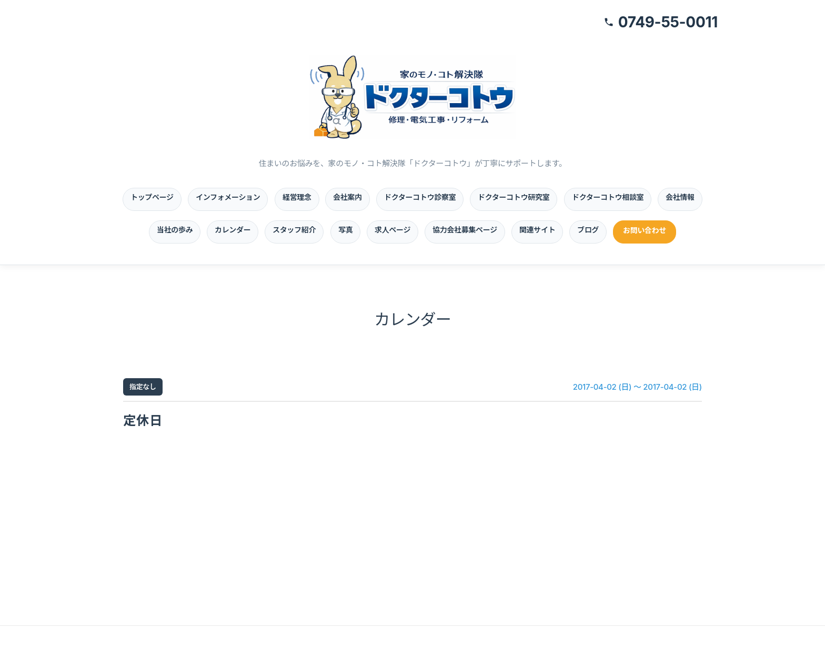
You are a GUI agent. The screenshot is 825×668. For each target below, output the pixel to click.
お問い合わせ (644, 230)
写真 (345, 229)
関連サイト (537, 229)
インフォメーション (228, 197)
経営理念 (297, 197)
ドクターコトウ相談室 (607, 197)
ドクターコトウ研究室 (513, 197)
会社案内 (347, 197)
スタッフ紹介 (294, 229)
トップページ (152, 197)
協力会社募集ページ (464, 229)
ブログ (588, 229)
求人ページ (392, 229)
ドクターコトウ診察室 (420, 197)
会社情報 (680, 197)
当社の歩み (175, 229)
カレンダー (232, 229)
